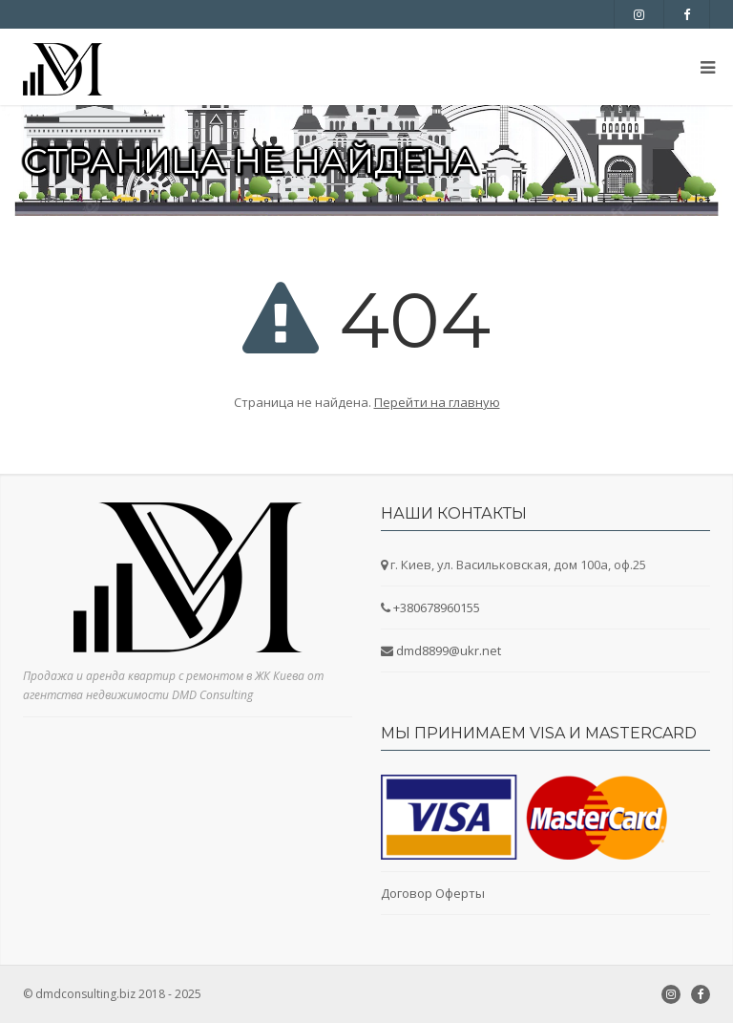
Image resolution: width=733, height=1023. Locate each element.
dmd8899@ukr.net (448, 650)
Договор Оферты (433, 893)
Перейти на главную (437, 402)
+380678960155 (436, 607)
